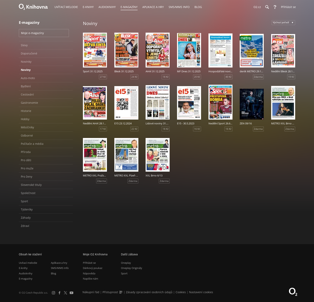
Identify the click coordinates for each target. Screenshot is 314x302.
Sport (124, 273)
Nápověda (89, 273)
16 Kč (197, 129)
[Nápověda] (275, 7)
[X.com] (65, 293)
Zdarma (258, 77)
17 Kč (103, 129)
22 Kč (134, 129)
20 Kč (197, 77)
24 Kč (134, 77)
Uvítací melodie (28, 263)
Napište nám (90, 278)
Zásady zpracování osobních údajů (149, 292)
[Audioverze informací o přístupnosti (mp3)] (121, 292)
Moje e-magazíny (32, 33)
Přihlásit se (89, 263)
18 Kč (166, 77)
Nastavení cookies (201, 292)
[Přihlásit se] (287, 7)
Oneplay (126, 263)
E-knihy (23, 268)
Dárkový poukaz (92, 268)
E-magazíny (25, 278)
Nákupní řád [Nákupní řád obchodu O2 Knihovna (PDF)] (91, 292)
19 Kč (291, 77)
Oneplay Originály (131, 268)
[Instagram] (53, 293)
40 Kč (228, 77)
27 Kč (103, 77)
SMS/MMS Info (60, 268)
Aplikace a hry (59, 263)
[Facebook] (59, 293)
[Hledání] (267, 7)
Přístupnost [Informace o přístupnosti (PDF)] (110, 292)
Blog (53, 273)
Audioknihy (25, 273)
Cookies (181, 292)
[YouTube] (71, 293)
